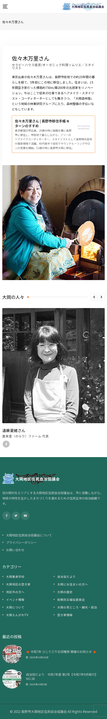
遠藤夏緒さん (13, 430)
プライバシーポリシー (21, 542)
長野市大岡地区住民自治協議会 (44, 711)
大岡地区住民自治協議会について (29, 535)
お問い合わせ (15, 550)
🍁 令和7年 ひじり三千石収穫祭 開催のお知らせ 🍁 (61, 651)
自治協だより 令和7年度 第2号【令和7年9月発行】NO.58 (62, 676)
